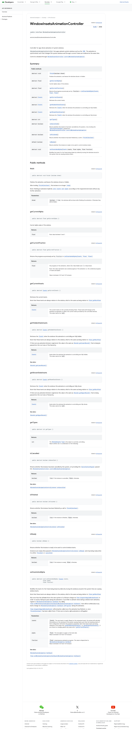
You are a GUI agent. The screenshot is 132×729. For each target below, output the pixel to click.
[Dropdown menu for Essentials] (26, 2)
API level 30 (99, 22)
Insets (40, 97)
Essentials (21, 2)
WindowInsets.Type (58, 442)
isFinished (53, 134)
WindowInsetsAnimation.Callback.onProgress (56, 606)
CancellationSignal (56, 128)
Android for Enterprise (30, 726)
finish (52, 73)
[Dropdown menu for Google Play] (65, 2)
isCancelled (54, 124)
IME (84, 51)
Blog (73, 2)
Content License (73, 663)
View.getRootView (95, 300)
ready (68, 185)
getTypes (53, 119)
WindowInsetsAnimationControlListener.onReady (68, 551)
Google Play (59, 2)
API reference (7, 8)
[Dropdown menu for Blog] (76, 2)
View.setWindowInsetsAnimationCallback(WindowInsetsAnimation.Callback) (55, 604)
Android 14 (81, 726)
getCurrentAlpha (55, 81)
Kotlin (95, 27)
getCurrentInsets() (82, 627)
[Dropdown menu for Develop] (52, 2)
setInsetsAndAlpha (56, 149)
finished (40, 553)
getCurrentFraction (56, 88)
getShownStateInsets (56, 112)
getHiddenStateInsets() (73, 625)
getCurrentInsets (55, 97)
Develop (44, 17)
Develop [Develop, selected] (47, 2)
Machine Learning (47, 726)
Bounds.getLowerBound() (82, 343)
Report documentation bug (121, 726)
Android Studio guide (102, 725)
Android (27, 724)
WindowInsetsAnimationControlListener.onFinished (47, 527)
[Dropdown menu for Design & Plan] (40, 2)
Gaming (45, 724)
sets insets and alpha (60, 189)
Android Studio (124, 2)
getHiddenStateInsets (57, 104)
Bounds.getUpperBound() (82, 393)
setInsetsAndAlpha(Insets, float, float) (78, 256)
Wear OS (62, 726)
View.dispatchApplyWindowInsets (87, 597)
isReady (52, 142)
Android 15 (81, 724)
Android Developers (35, 17)
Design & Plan (34, 2)
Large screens (64, 724)
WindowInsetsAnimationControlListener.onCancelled (47, 487)
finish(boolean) (88, 137)
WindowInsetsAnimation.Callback (48, 601)
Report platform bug (119, 724)
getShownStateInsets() (91, 625)
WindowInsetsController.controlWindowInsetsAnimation (66, 56)
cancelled (49, 553)
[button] (11, 19)
